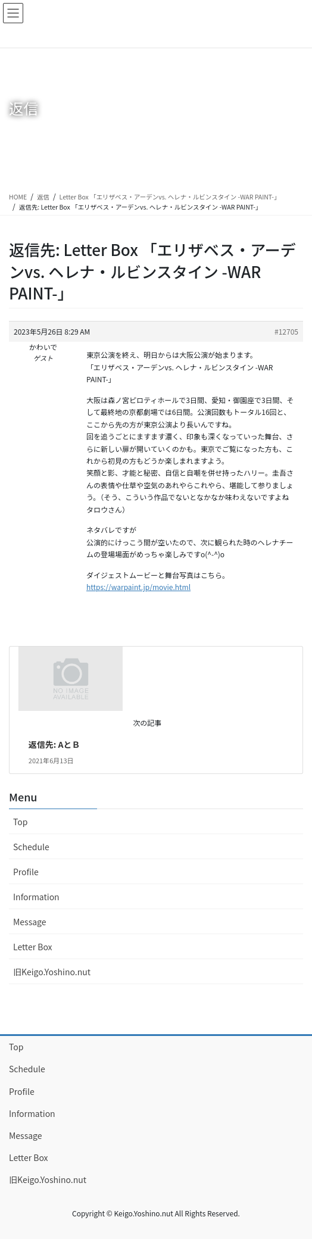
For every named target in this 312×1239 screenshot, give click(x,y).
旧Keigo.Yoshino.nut (52, 972)
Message (29, 922)
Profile (26, 872)
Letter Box (32, 947)
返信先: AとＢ (54, 744)
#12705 (286, 331)
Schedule (31, 847)
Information (36, 897)
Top (20, 822)
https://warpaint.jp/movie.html (138, 587)
